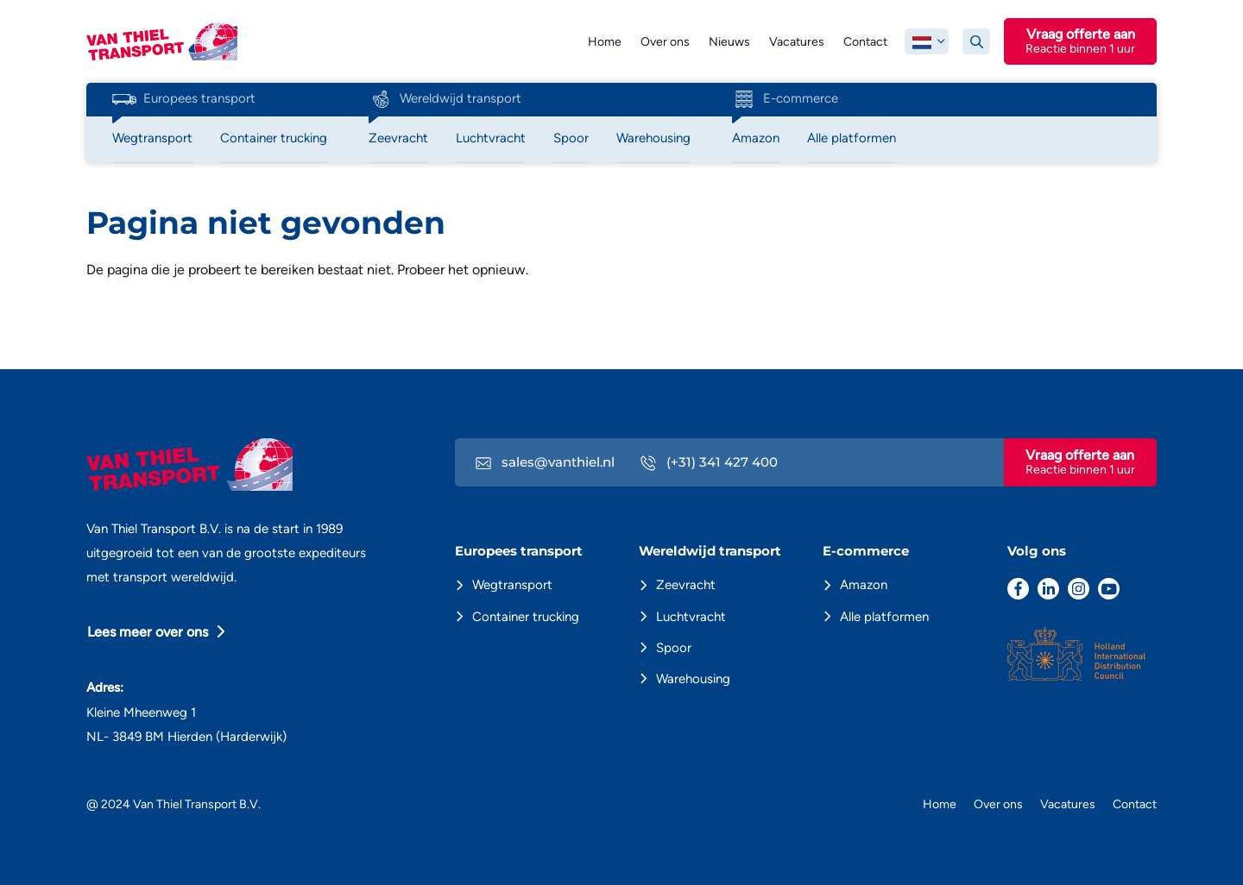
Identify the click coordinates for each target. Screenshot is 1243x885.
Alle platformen (884, 617)
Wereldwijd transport (445, 99)
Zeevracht (686, 585)
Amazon (863, 585)
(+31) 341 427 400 (709, 462)
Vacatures (796, 42)
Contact (865, 42)
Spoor (673, 648)
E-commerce (785, 99)
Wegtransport (512, 585)
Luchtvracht (691, 617)
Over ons (665, 42)
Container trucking (525, 617)
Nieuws (729, 42)
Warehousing (693, 679)
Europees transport (184, 99)
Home (605, 42)
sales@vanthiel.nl (545, 462)
